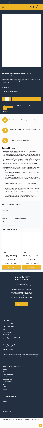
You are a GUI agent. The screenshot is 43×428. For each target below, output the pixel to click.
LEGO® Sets (21, 107)
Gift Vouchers (6, 371)
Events (4, 386)
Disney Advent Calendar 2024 (31, 256)
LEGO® (17, 107)
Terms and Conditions (8, 414)
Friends (5, 109)
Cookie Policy (6, 409)
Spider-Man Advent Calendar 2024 (11, 256)
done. (38, 419)
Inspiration (5, 376)
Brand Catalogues (7, 379)
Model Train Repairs (8, 381)
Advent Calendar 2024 (8, 107)
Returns (5, 401)
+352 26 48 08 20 (10, 326)
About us (5, 369)
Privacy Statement (7, 411)
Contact (5, 406)
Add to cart (26, 99)
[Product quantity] (6, 99)
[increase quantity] (10, 99)
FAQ (4, 404)
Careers (5, 384)
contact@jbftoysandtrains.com (14, 330)
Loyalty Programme (8, 374)
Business (5, 389)
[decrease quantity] (3, 99)
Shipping (5, 399)
